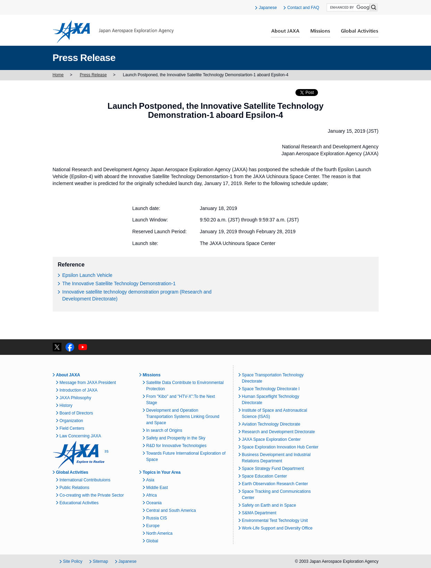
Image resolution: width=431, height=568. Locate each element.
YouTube (82, 347)
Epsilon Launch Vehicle (87, 275)
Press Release (93, 74)
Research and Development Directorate (278, 431)
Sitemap (100, 561)
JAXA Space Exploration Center (271, 439)
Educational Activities (79, 502)
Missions (320, 33)
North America (159, 533)
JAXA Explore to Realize (79, 454)
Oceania (154, 502)
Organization (71, 420)
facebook (70, 347)
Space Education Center (264, 476)
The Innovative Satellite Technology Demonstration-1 (119, 283)
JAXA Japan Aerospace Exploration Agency (113, 31)
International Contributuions (85, 480)
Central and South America (171, 510)
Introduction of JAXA (78, 390)
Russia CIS (156, 518)
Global (152, 541)
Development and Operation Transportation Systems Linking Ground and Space (182, 416)
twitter (57, 347)
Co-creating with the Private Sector (92, 495)
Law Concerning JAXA (80, 436)
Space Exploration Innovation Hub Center (280, 447)
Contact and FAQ (303, 7)
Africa (151, 495)
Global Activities (360, 33)
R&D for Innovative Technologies (176, 445)
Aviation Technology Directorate (271, 424)
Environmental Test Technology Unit (275, 520)
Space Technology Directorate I (271, 388)
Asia (150, 480)
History (66, 405)
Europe (153, 525)
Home (58, 74)
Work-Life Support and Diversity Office (277, 528)
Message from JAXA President (88, 382)
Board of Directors (76, 413)
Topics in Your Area (162, 472)
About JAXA (285, 33)
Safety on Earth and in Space (269, 505)
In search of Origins (164, 430)
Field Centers (72, 428)
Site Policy (73, 561)
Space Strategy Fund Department (273, 468)
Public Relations (74, 487)
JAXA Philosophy (75, 397)
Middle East (157, 487)
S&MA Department (259, 512)
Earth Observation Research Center (275, 483)
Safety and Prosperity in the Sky (176, 438)
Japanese (268, 7)
